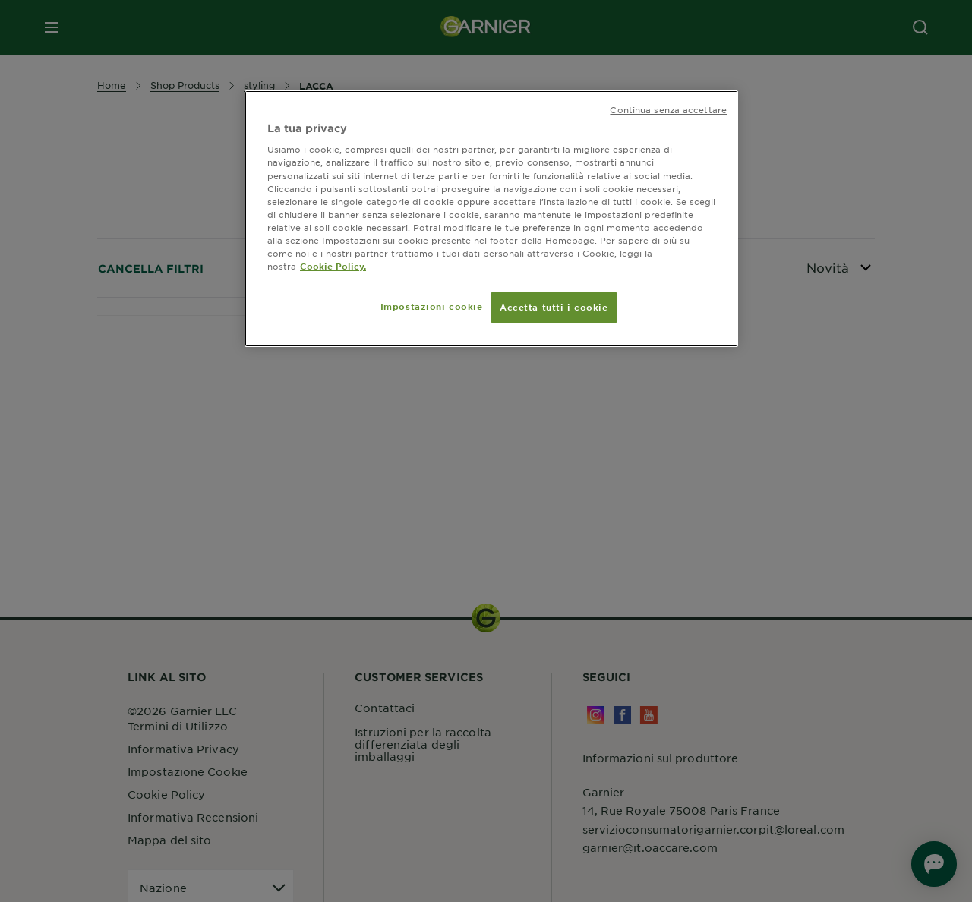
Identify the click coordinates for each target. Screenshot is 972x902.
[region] (491, 218)
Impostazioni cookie (431, 306)
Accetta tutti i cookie (554, 306)
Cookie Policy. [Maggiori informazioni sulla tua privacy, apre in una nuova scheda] (333, 265)
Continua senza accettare (668, 109)
